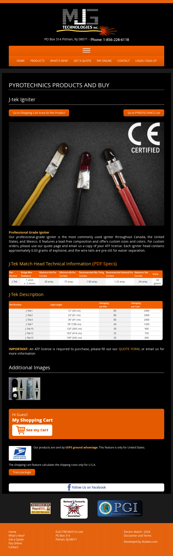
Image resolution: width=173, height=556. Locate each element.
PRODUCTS (37, 60)
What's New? (17, 535)
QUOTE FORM (129, 349)
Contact (13, 547)
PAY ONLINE (104, 60)
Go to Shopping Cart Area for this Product (39, 113)
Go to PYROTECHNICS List (144, 113)
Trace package (22, 472)
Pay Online (15, 543)
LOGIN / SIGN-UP (146, 60)
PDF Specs (104, 264)
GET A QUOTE (82, 60)
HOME (21, 60)
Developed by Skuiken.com (140, 541)
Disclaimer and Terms (137, 535)
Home (12, 531)
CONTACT (123, 60)
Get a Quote (16, 539)
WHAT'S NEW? (59, 60)
